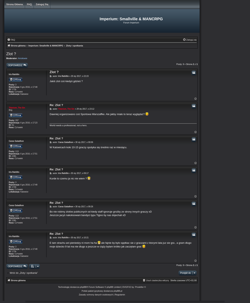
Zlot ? (11, 54)
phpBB (83, 287)
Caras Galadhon (16, 141)
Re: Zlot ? (56, 105)
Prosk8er (139, 287)
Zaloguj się (42, 4)
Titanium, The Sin (17, 108)
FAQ (29, 4)
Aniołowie (22, 58)
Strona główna (14, 4)
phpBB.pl (117, 291)
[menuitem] (11, 39)
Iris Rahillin (14, 74)
